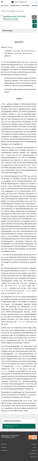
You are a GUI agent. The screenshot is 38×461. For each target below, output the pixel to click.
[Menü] (2, 2)
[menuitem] (5, 6)
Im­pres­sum (34, 450)
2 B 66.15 (4, 288)
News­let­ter (4, 447)
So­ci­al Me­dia (4, 450)
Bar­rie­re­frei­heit (33, 453)
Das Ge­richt (4, 5)
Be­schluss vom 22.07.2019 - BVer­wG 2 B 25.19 (11, 426)
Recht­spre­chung (14, 5)
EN (34, 17)
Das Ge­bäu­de (25, 5)
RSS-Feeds (3, 444)
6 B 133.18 (21, 322)
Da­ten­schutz (34, 456)
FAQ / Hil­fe (34, 444)
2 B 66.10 (18, 366)
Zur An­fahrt (12, 437)
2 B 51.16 (28, 291)
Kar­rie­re (35, 447)
